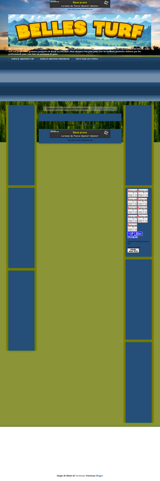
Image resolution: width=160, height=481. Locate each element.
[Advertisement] (80, 83)
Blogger (99, 476)
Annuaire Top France (135, 241)
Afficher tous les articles (102, 108)
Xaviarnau (80, 476)
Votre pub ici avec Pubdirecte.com (80, 9)
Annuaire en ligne (134, 247)
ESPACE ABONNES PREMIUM (54, 59)
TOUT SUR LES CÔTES (87, 59)
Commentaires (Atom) (86, 125)
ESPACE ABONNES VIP (22, 59)
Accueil (80, 117)
